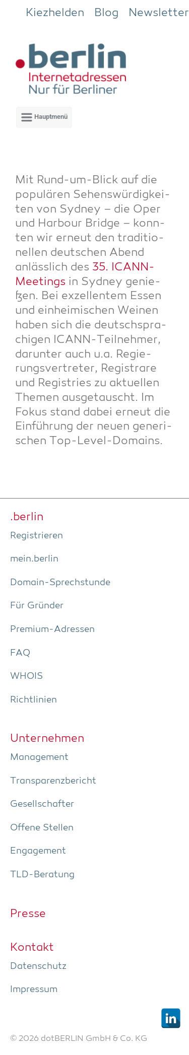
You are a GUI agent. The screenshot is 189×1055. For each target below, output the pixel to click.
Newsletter (159, 13)
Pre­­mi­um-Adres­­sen (52, 629)
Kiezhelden (55, 13)
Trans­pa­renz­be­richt (53, 781)
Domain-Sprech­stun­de (60, 582)
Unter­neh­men (47, 738)
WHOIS (26, 676)
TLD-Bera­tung (42, 874)
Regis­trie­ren (36, 535)
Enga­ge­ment (38, 851)
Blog (106, 13)
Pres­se (28, 914)
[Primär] (44, 117)
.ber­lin (26, 517)
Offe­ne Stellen (42, 827)
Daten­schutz (38, 966)
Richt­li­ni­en (33, 700)
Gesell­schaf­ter (42, 804)
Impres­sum (33, 989)
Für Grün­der (37, 605)
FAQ (20, 653)
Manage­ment (39, 757)
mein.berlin (34, 559)
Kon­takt (32, 947)
